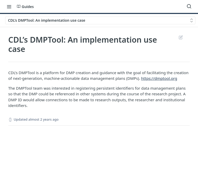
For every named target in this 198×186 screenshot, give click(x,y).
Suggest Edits (181, 37)
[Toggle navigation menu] (9, 6)
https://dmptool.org (159, 78)
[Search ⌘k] (189, 6)
